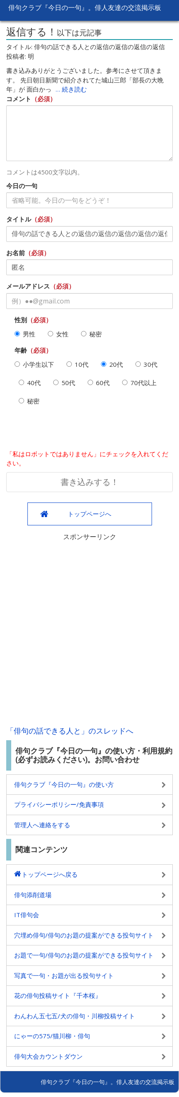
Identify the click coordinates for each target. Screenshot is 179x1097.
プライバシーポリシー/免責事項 (59, 804)
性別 (21, 320)
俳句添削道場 (32, 895)
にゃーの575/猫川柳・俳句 (52, 1036)
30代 (146, 364)
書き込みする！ (90, 482)
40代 (30, 382)
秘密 (91, 334)
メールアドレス (28, 286)
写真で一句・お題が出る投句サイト (64, 975)
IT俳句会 (26, 914)
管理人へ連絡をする (42, 825)
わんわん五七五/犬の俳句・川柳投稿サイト (74, 1016)
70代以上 (139, 382)
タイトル (18, 219)
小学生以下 (34, 364)
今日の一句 (21, 186)
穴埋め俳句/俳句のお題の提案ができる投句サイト (84, 935)
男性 (25, 334)
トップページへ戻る (50, 874)
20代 (112, 364)
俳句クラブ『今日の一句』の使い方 (64, 784)
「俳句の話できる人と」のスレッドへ (69, 731)
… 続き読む (71, 89)
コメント (18, 99)
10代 (77, 364)
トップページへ (89, 514)
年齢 (21, 350)
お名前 (15, 253)
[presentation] (69, 431)
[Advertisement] (89, 631)
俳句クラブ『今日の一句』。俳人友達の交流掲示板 (84, 7)
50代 (64, 382)
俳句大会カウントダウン (48, 1056)
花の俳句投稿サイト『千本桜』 (57, 995)
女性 (58, 334)
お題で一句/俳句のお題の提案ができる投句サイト (84, 955)
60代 (99, 382)
